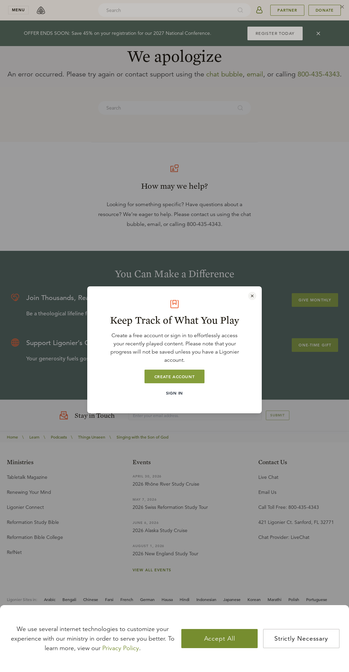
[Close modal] (252, 296)
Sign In (174, 393)
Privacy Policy (120, 648)
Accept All (219, 638)
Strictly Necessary (301, 638)
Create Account (174, 376)
